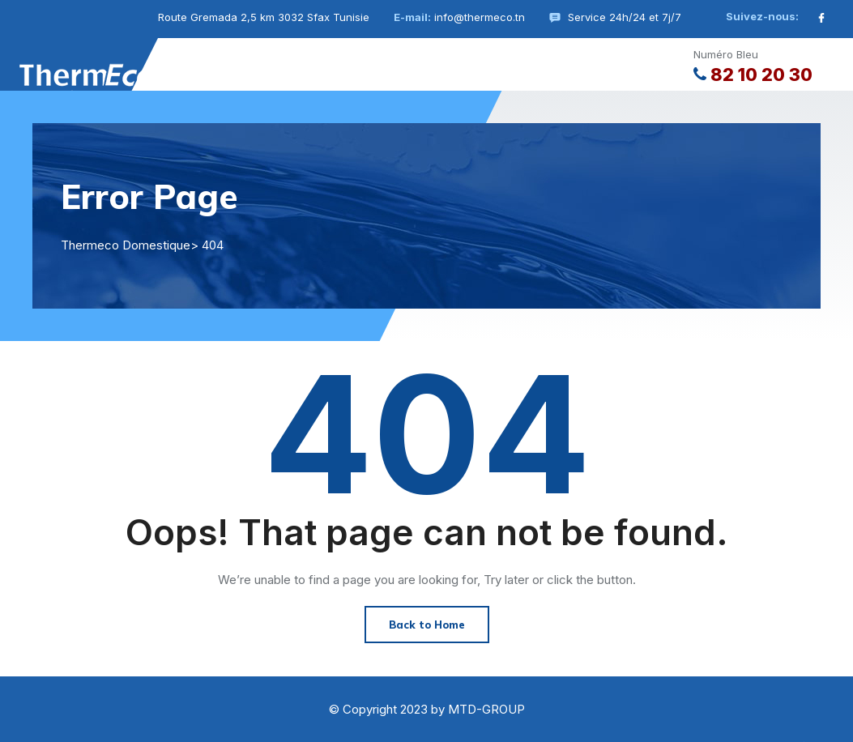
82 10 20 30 (752, 74)
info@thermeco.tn (479, 17)
